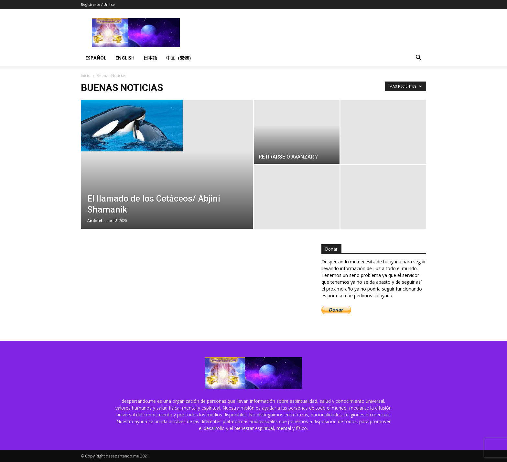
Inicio (86, 75)
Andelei (94, 220)
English (125, 58)
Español (95, 58)
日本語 (150, 58)
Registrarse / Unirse (98, 4)
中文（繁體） (179, 58)
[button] (418, 58)
